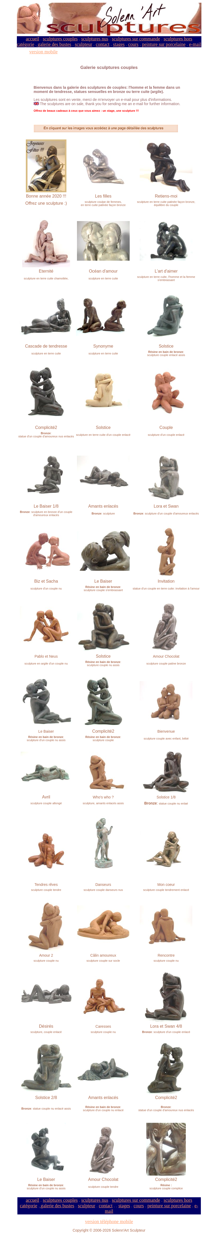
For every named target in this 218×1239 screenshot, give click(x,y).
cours (133, 44)
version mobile (43, 51)
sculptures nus (94, 38)
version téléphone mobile (109, 1221)
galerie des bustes (54, 44)
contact (102, 44)
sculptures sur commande (136, 38)
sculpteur (83, 44)
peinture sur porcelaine (164, 44)
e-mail (195, 44)
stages (119, 44)
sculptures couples (60, 38)
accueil (32, 38)
